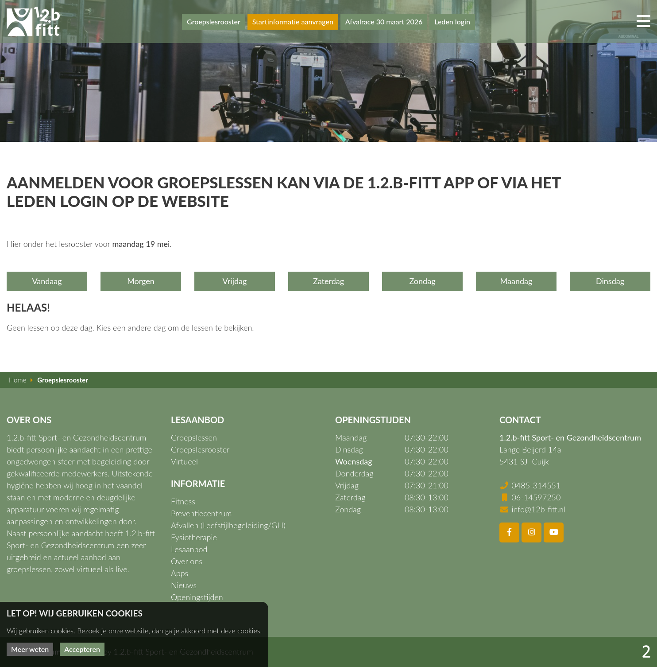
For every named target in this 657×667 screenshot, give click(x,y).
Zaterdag (328, 281)
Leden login (452, 21)
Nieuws (184, 585)
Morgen (141, 281)
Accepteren (82, 649)
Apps (179, 573)
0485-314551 (535, 485)
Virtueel (184, 461)
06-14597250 (535, 497)
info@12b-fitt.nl (538, 509)
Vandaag (47, 281)
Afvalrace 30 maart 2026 (384, 21)
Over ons (186, 561)
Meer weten (30, 649)
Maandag (516, 281)
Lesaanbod (189, 549)
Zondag (422, 281)
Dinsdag (610, 281)
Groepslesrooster (213, 21)
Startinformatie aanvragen (292, 21)
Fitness (183, 501)
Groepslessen (194, 437)
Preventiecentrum (201, 513)
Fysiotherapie (194, 537)
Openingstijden (197, 597)
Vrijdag (235, 281)
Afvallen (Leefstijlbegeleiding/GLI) (228, 525)
